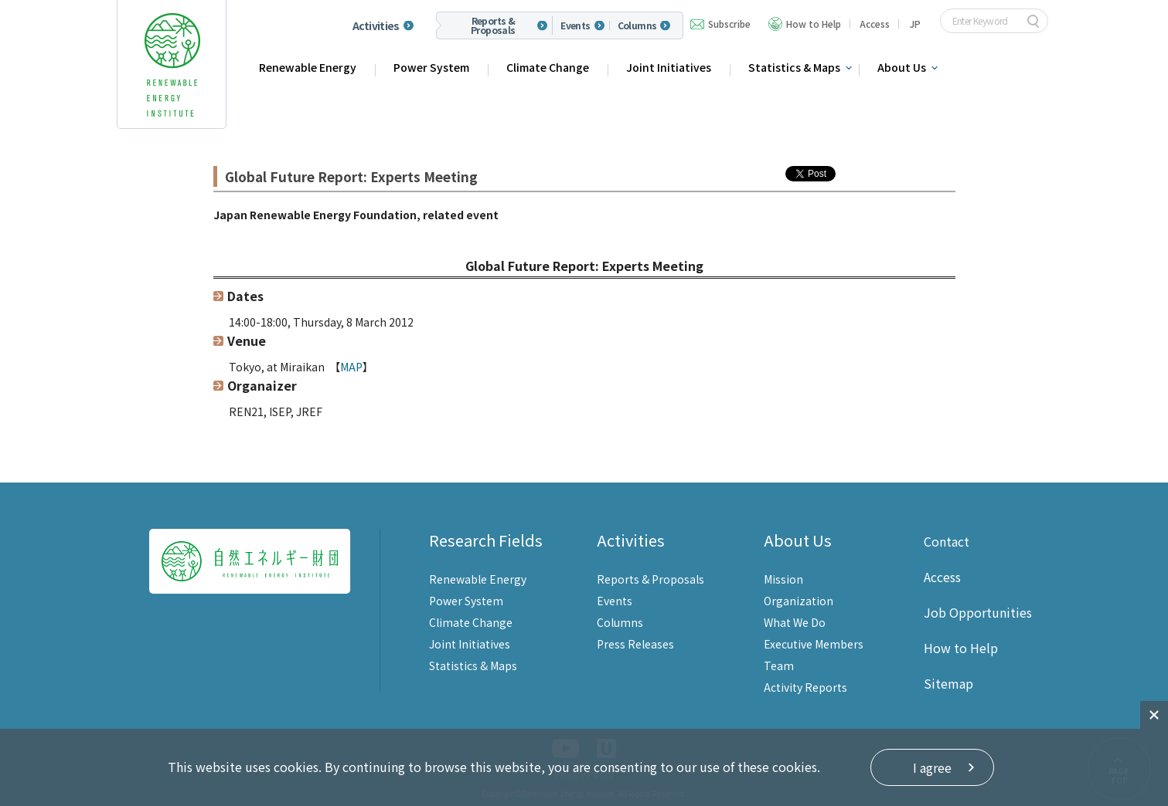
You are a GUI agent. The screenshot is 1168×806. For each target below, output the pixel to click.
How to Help (813, 23)
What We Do (795, 622)
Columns (637, 25)
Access (875, 23)
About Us (901, 67)
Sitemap (948, 683)
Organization (798, 600)
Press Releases (635, 644)
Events (575, 25)
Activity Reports (805, 687)
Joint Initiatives (668, 67)
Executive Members (813, 644)
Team (779, 665)
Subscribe (729, 23)
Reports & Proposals (493, 25)
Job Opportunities (978, 612)
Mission (783, 579)
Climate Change (547, 67)
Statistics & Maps (794, 67)
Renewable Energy (307, 67)
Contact (946, 541)
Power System (431, 67)
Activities (376, 25)
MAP (351, 366)
